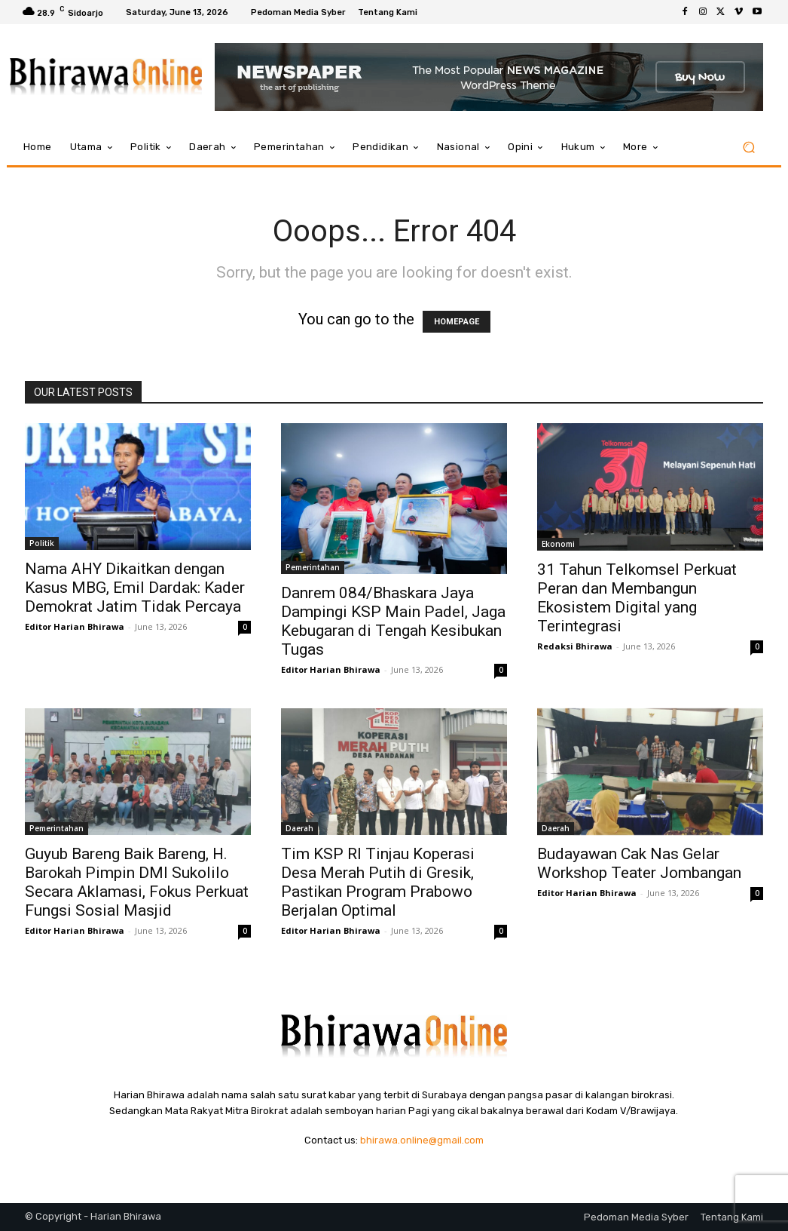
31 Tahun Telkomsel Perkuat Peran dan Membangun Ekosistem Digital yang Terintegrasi (637, 597)
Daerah (299, 828)
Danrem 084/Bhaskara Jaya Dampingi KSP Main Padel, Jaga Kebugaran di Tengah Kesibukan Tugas (393, 621)
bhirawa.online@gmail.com (422, 1140)
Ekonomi (558, 544)
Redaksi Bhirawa (574, 646)
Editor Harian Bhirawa (74, 626)
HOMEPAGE (456, 322)
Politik (41, 543)
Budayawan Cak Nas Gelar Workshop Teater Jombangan (639, 863)
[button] (748, 147)
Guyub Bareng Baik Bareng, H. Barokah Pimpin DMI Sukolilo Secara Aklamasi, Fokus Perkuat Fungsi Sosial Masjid (137, 882)
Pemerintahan (313, 567)
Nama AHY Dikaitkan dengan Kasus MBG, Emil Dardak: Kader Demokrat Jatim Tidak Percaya (135, 588)
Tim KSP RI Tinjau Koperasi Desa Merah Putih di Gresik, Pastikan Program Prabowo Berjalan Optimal (378, 882)
